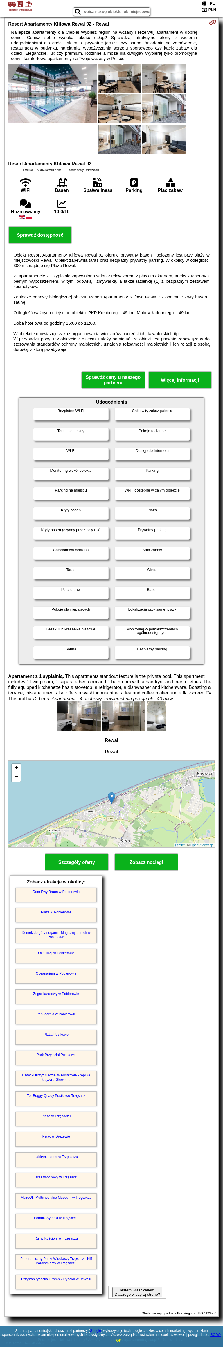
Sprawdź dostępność (40, 235)
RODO (215, 1335)
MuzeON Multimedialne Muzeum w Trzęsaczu (56, 1198)
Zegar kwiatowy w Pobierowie (56, 994)
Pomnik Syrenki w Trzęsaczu (56, 1218)
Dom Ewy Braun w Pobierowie (56, 892)
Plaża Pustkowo (56, 1035)
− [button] (16, 777)
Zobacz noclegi (146, 862)
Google (95, 1331)
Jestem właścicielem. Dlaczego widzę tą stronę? (137, 1292)
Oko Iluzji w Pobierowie (56, 953)
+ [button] (16, 768)
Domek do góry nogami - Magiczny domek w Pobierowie (56, 935)
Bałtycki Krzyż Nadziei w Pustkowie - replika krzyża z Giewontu (56, 1077)
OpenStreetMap (201, 845)
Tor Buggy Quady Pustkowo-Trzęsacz (56, 1096)
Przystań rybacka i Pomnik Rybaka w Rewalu (56, 1279)
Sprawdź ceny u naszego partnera (113, 380)
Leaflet (180, 845)
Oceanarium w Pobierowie (56, 973)
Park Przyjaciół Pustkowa (56, 1055)
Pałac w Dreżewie (56, 1136)
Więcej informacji (180, 380)
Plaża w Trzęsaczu (56, 1116)
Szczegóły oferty (76, 862)
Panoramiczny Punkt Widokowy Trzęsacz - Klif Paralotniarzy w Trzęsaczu (56, 1261)
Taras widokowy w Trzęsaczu (56, 1177)
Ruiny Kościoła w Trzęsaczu (56, 1238)
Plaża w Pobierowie (56, 912)
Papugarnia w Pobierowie (56, 1014)
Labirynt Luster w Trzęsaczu (56, 1157)
